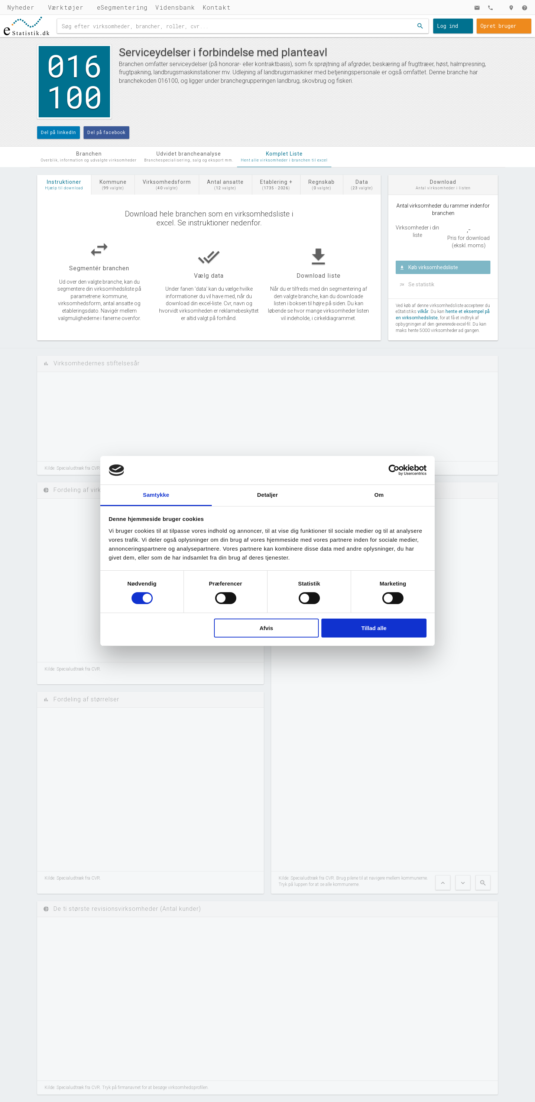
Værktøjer (66, 7)
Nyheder (21, 7)
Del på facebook (106, 132)
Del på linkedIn (58, 132)
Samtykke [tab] (156, 495)
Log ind (447, 25)
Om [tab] (378, 495)
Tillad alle (373, 628)
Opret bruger (498, 25)
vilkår (423, 311)
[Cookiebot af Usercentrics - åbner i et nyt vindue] (394, 470)
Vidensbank (175, 7)
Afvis (266, 628)
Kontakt (216, 7)
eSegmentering (122, 7)
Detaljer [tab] (267, 495)
